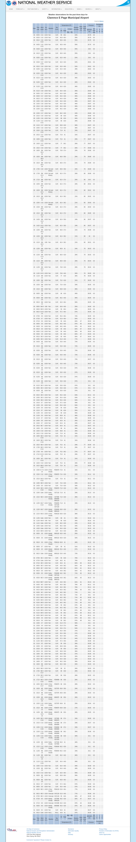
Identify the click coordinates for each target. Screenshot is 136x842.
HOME (11, 9)
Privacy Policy (103, 829)
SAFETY (45, 9)
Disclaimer (71, 829)
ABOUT (98, 9)
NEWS (79, 9)
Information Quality (73, 831)
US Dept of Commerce (33, 829)
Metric (101, 21)
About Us (101, 832)
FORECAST (20, 9)
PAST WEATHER (33, 9)
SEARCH (88, 9)
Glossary (70, 834)
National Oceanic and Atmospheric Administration (41, 831)
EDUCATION (69, 9)
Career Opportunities (105, 834)
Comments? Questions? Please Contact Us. (39, 840)
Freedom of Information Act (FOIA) (109, 831)
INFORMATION (57, 9)
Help (69, 832)
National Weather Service (34, 832)
